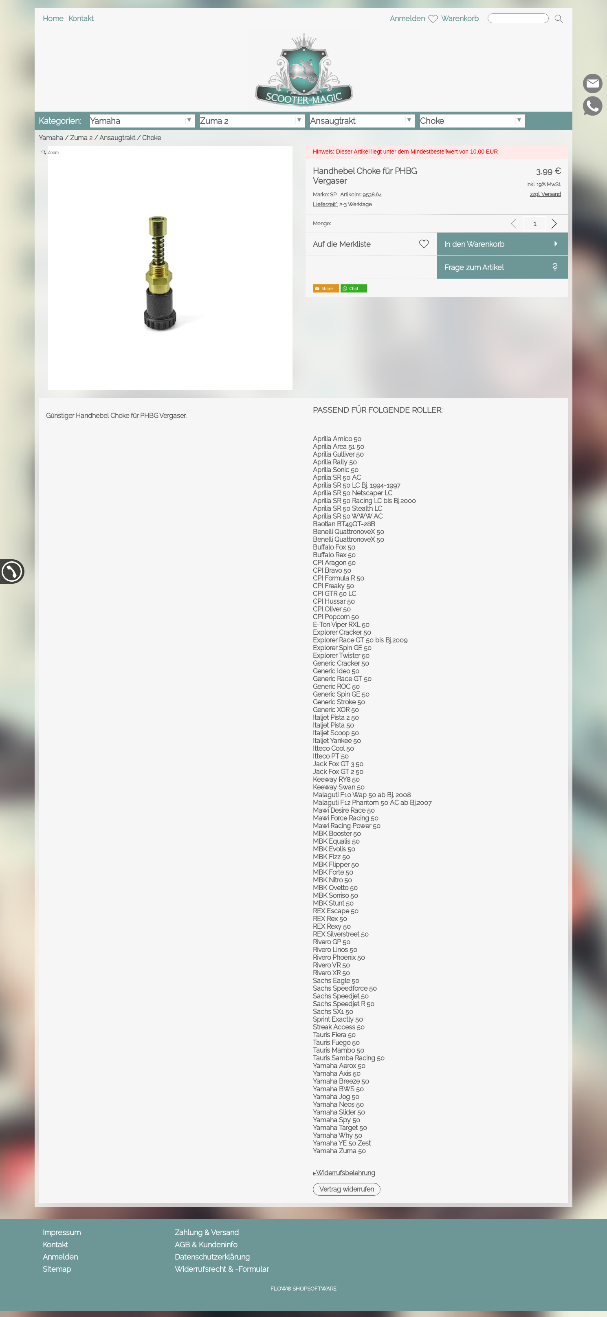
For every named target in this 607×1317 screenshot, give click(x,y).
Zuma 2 (81, 138)
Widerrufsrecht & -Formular (222, 1269)
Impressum (62, 1232)
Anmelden (407, 18)
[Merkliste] (433, 18)
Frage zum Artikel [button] (474, 267)
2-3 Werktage (342, 204)
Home (53, 18)
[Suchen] (518, 18)
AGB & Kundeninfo (206, 1244)
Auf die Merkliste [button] (342, 244)
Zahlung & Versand (207, 1232)
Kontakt (81, 18)
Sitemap (57, 1269)
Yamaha (51, 138)
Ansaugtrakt (117, 138)
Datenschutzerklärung (212, 1257)
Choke (151, 138)
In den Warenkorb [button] (474, 244)
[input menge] (534, 223)
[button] (559, 18)
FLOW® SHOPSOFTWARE (303, 1289)
